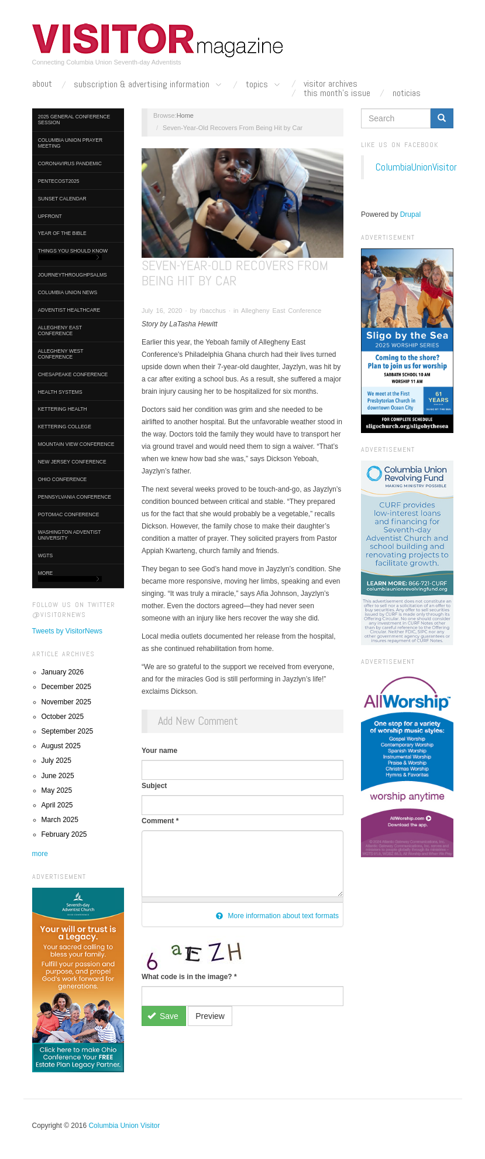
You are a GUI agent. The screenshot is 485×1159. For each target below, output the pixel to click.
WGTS (45, 555)
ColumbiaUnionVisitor (416, 167)
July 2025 (56, 760)
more (40, 854)
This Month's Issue (337, 93)
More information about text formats (277, 916)
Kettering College (64, 426)
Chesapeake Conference (73, 374)
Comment (160, 821)
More (70, 576)
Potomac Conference (68, 514)
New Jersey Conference (72, 462)
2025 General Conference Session (74, 119)
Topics (264, 85)
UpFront (50, 216)
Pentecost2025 (59, 181)
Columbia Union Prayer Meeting (70, 143)
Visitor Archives (330, 83)
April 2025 (57, 805)
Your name (159, 750)
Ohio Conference (62, 479)
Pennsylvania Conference (74, 497)
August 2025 (61, 746)
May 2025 (57, 790)
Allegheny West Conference (61, 354)
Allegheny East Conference (60, 330)
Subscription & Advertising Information (148, 85)
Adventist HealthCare (69, 310)
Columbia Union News (68, 292)
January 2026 (63, 672)
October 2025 (63, 717)
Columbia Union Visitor (124, 1125)
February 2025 (64, 834)
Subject (154, 786)
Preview (210, 1016)
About (42, 83)
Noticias (407, 93)
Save (162, 1016)
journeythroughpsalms (72, 275)
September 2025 (68, 731)
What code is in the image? (189, 977)
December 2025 (66, 687)
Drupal (410, 214)
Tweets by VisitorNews (67, 631)
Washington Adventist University (69, 535)
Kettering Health (62, 409)
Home (185, 115)
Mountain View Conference (76, 444)
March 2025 (60, 820)
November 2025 (66, 702)
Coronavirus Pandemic (70, 163)
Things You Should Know (73, 254)
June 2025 (58, 776)
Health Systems (60, 392)
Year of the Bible (62, 233)
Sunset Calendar (62, 199)
